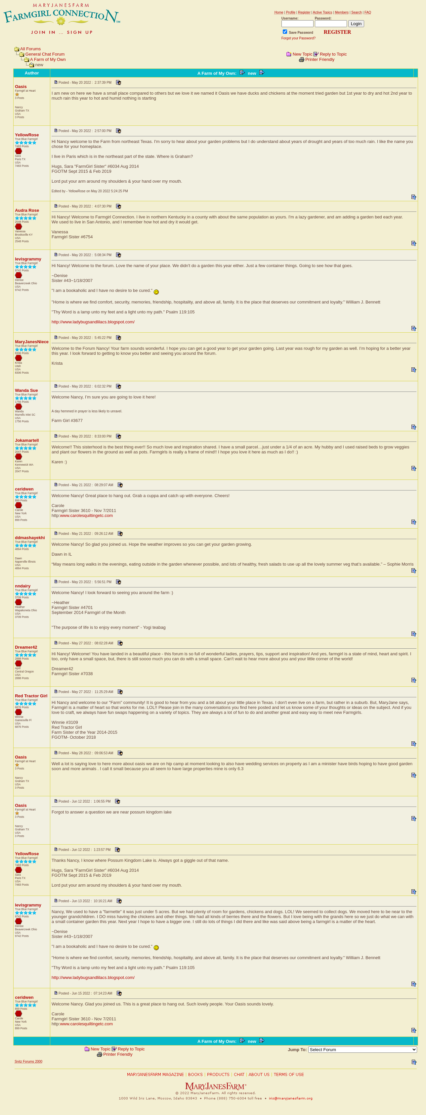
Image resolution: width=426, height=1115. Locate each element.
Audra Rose (27, 210)
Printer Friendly (319, 59)
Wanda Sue (26, 390)
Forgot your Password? (298, 38)
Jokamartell (27, 440)
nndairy (22, 585)
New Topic (303, 54)
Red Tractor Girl (31, 695)
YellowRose (27, 134)
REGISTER (337, 32)
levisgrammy (28, 258)
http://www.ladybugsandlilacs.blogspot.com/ (93, 321)
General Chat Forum (45, 54)
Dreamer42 (26, 647)
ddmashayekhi (30, 537)
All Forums (30, 48)
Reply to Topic (333, 54)
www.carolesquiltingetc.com (86, 515)
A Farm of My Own (48, 59)
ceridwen (24, 489)
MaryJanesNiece (32, 341)
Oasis (20, 86)
